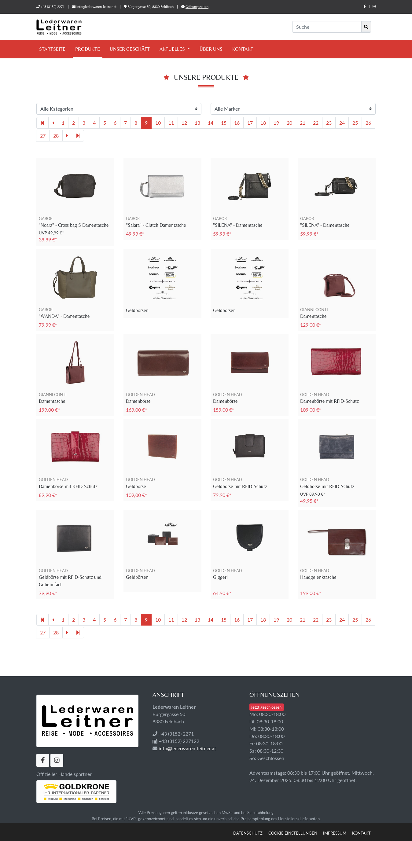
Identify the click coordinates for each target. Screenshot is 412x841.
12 (184, 123)
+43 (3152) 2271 (52, 7)
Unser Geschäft (130, 49)
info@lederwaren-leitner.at (96, 7)
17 (250, 123)
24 (342, 123)
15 (223, 123)
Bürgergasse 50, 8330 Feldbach (149, 7)
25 (355, 123)
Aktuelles (173, 49)
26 (368, 123)
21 (302, 123)
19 (276, 123)
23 (329, 123)
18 (263, 123)
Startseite (52, 49)
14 (210, 123)
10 (158, 123)
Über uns (211, 49)
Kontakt (242, 49)
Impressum (334, 833)
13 (197, 123)
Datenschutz (248, 833)
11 (171, 123)
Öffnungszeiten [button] (197, 7)
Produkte (87, 49)
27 (43, 135)
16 (237, 123)
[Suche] (327, 27)
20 (289, 123)
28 (56, 135)
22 (315, 123)
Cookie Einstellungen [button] (292, 833)
